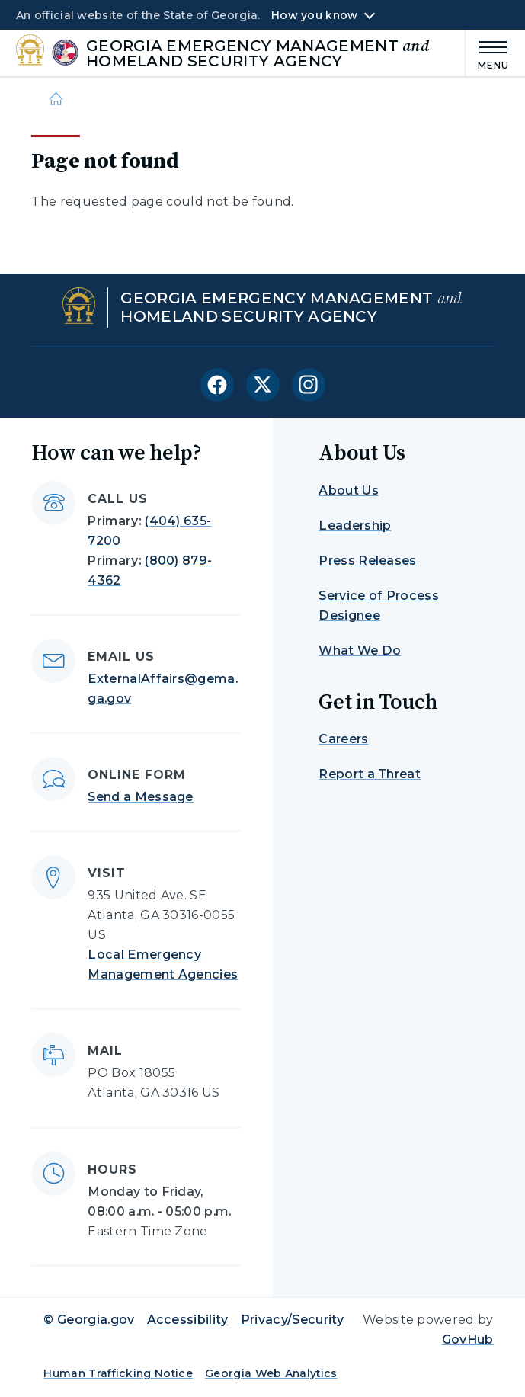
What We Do (360, 650)
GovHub (468, 1339)
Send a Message (140, 797)
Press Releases (367, 560)
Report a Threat (370, 774)
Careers (343, 739)
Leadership (355, 525)
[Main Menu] (488, 53)
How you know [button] (314, 15)
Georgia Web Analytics (271, 1373)
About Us (349, 490)
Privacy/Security (292, 1319)
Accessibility (188, 1319)
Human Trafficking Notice (118, 1373)
